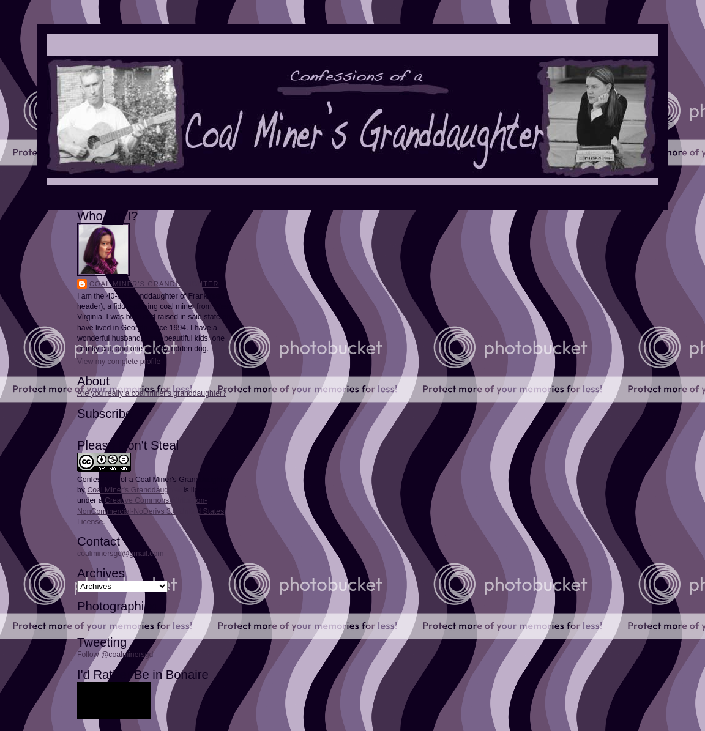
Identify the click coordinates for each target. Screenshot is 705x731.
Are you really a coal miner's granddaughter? (151, 393)
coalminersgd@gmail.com (120, 553)
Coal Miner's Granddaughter (154, 284)
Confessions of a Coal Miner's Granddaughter (153, 479)
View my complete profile (118, 361)
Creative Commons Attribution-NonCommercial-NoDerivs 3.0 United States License (150, 510)
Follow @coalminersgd (115, 654)
